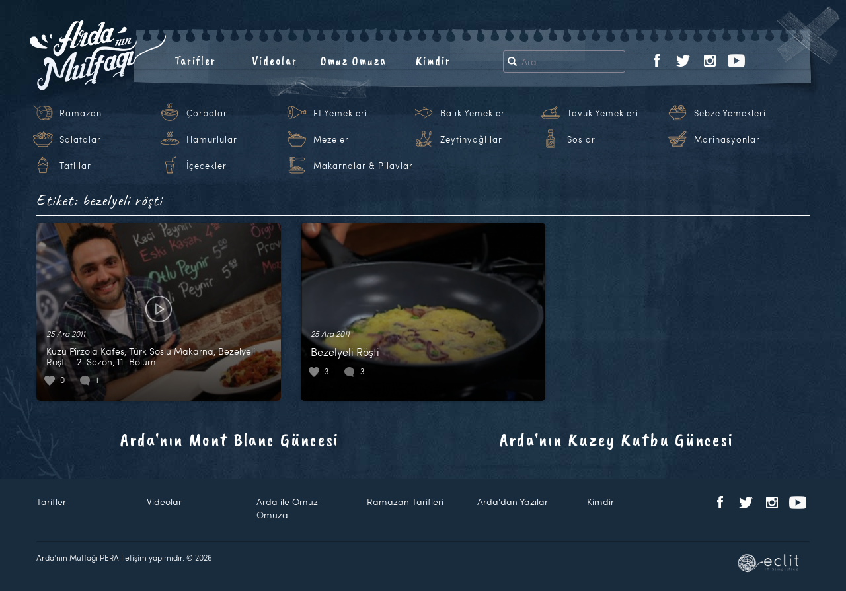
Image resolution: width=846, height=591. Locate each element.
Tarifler (195, 60)
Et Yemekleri (340, 113)
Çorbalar (206, 113)
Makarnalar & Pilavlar (363, 166)
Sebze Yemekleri (730, 113)
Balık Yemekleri (474, 113)
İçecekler (206, 166)
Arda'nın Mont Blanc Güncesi (229, 439)
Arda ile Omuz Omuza (287, 508)
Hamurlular (211, 139)
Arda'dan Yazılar (512, 501)
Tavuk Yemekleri (602, 113)
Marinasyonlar (727, 139)
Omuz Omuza (354, 60)
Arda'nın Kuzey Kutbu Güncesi (617, 439)
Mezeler (331, 139)
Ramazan (80, 113)
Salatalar (80, 139)
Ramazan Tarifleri (405, 501)
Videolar (274, 60)
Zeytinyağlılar (471, 139)
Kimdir (433, 60)
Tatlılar (75, 166)
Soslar (581, 139)
